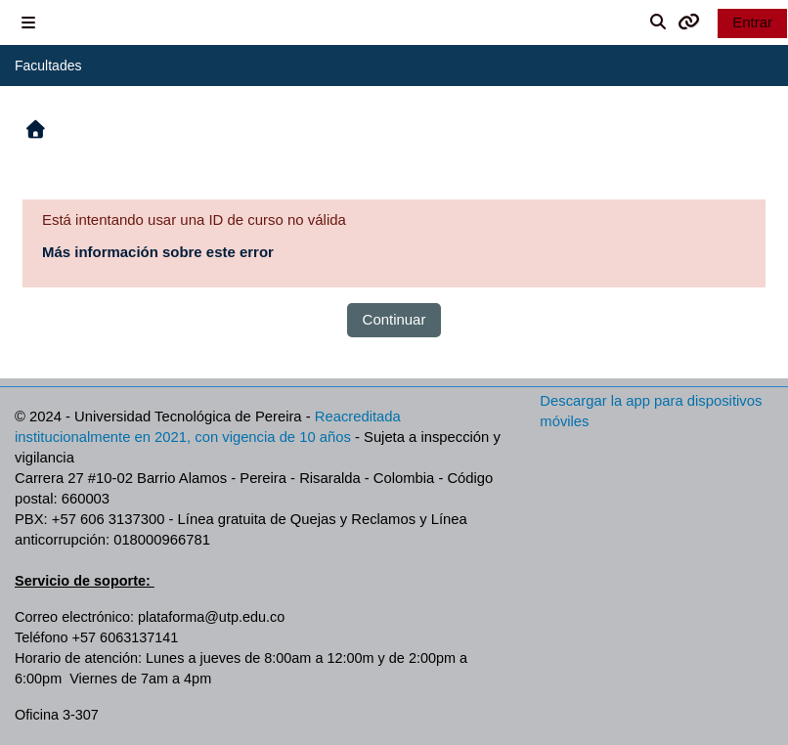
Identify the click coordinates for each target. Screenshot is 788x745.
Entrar (752, 22)
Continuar (394, 319)
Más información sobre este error (158, 251)
